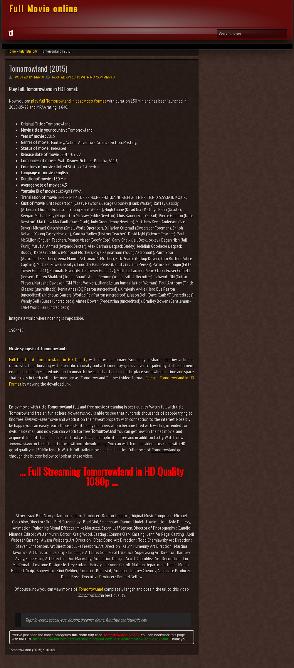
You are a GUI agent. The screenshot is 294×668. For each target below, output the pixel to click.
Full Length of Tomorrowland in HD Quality (48, 359)
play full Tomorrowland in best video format (68, 101)
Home (12, 50)
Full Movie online (43, 8)
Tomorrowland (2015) (38, 68)
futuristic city (28, 50)
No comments (102, 77)
